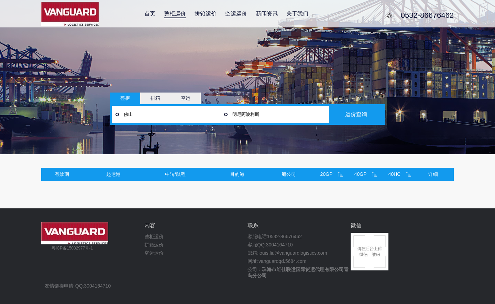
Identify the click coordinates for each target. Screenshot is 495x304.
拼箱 (155, 98)
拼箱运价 (206, 13)
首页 (149, 13)
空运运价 (236, 13)
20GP (326, 174)
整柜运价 (175, 13)
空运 (185, 98)
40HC (394, 174)
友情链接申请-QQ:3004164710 (78, 286)
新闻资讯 (267, 13)
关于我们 (297, 13)
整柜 (125, 98)
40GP (360, 174)
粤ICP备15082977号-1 (72, 248)
